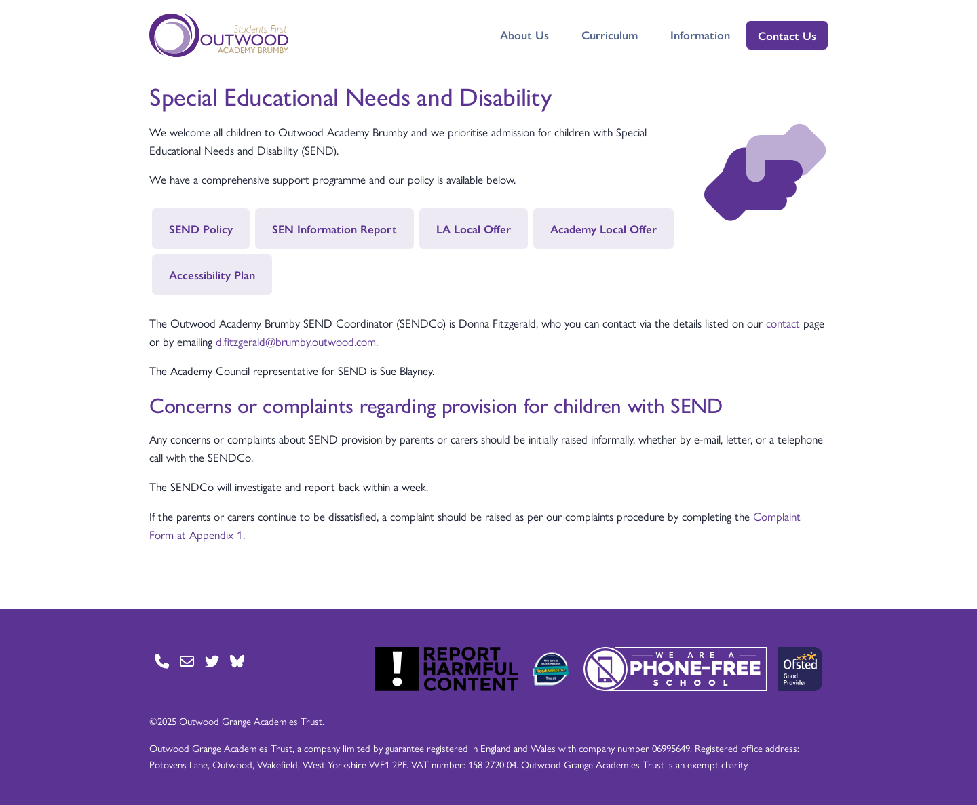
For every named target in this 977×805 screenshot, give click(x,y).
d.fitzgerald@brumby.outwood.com (296, 341)
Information (700, 34)
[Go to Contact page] (162, 661)
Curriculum (609, 34)
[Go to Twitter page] (212, 661)
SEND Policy (201, 228)
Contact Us (787, 35)
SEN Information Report (334, 228)
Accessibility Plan (212, 275)
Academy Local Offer (603, 228)
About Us (524, 34)
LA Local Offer (473, 228)
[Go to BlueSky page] (237, 661)
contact (783, 323)
